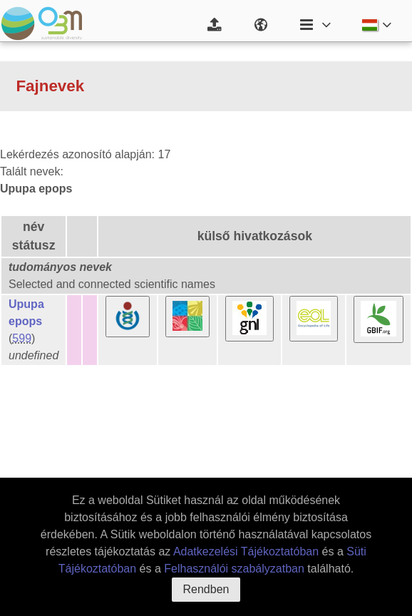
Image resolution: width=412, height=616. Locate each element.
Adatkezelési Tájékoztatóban (246, 551)
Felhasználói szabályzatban (234, 569)
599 (21, 338)
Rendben (206, 589)
